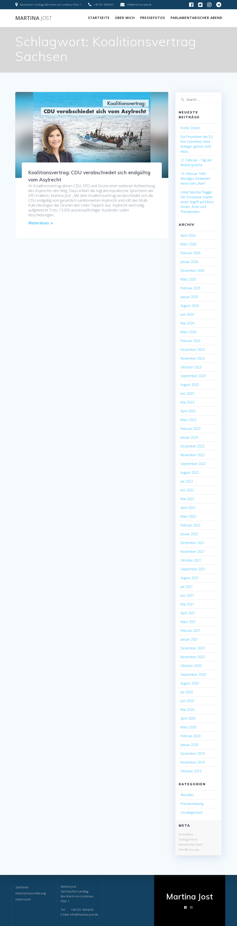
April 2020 (188, 718)
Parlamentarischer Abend (196, 17)
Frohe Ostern (190, 128)
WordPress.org (189, 849)
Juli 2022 (187, 481)
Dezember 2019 (193, 753)
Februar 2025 (190, 288)
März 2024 (188, 332)
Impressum (23, 899)
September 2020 (193, 674)
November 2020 (193, 657)
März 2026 (188, 244)
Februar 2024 (190, 341)
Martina (33, 18)
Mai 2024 (187, 323)
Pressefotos (152, 17)
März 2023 (188, 420)
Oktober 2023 (191, 367)
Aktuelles (187, 795)
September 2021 (193, 569)
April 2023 (188, 411)
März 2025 (188, 279)
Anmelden (186, 834)
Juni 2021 (187, 595)
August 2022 (190, 472)
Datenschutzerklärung (31, 893)
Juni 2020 (187, 701)
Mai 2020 (187, 709)
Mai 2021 (187, 604)
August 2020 (190, 683)
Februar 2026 (190, 253)
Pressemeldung (192, 803)
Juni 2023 (187, 393)
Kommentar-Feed (190, 844)
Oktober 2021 (191, 560)
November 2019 (193, 762)
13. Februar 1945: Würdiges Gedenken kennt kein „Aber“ (195, 178)
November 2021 (193, 551)
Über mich (125, 17)
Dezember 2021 (193, 543)
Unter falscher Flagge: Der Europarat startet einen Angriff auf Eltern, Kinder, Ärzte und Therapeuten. (197, 202)
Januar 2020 (189, 745)
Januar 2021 (189, 639)
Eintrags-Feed (188, 839)
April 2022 (188, 507)
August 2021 (190, 578)
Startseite (99, 17)
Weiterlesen (38, 223)
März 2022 (188, 516)
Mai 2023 (187, 402)
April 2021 (188, 613)
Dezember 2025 (193, 270)
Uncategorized (191, 812)
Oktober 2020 (191, 665)
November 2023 (193, 358)
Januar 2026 (189, 262)
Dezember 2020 (193, 648)
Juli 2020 (187, 692)
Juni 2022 (187, 490)
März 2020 (188, 727)
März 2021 (188, 622)
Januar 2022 (189, 534)
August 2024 (190, 305)
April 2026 (188, 235)
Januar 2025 (189, 297)
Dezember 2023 (193, 349)
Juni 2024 (187, 314)
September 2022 (193, 463)
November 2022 (193, 455)
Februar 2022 (190, 525)
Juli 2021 (187, 586)
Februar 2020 (190, 736)
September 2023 (193, 376)
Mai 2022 (187, 499)
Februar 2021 (190, 630)
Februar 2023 (190, 428)
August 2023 (190, 384)
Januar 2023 (189, 437)
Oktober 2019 (191, 771)
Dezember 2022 (193, 446)
